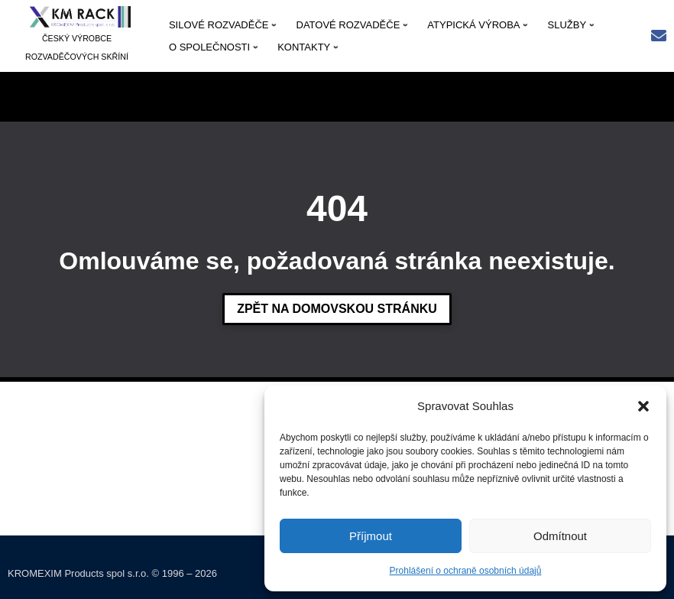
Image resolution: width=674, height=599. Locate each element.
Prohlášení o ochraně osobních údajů (466, 570)
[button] (643, 406)
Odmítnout (560, 535)
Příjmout (370, 535)
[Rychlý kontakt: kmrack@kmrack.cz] (658, 37)
